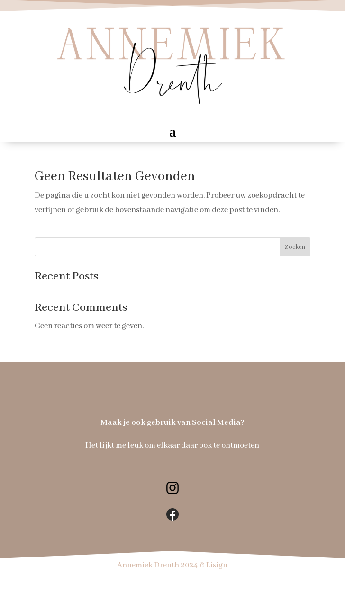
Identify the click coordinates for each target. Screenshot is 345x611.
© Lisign (213, 565)
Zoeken (294, 247)
